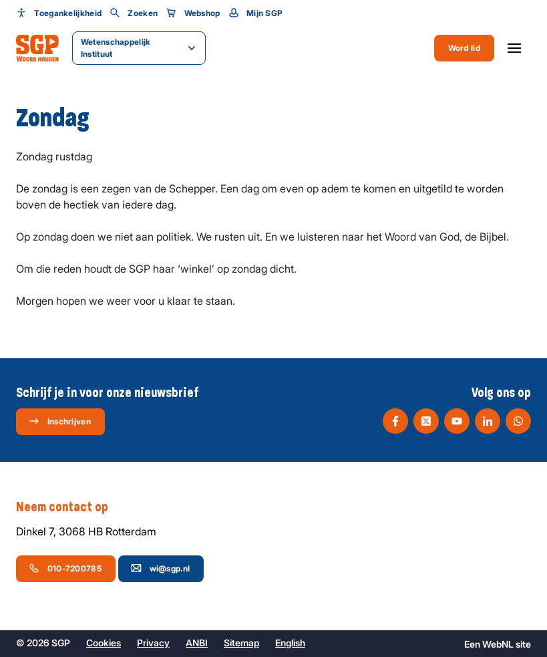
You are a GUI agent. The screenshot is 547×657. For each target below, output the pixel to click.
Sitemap (241, 642)
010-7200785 (65, 568)
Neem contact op (69, 507)
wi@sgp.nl (160, 568)
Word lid (464, 48)
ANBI (197, 642)
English (290, 642)
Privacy (153, 642)
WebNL (498, 644)
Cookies (103, 642)
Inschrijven (60, 421)
